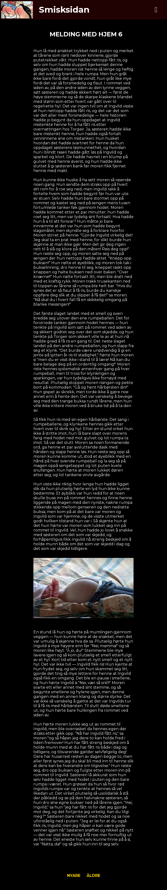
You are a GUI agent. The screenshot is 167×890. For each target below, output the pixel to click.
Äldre (93, 875)
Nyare (73, 875)
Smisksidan (64, 9)
